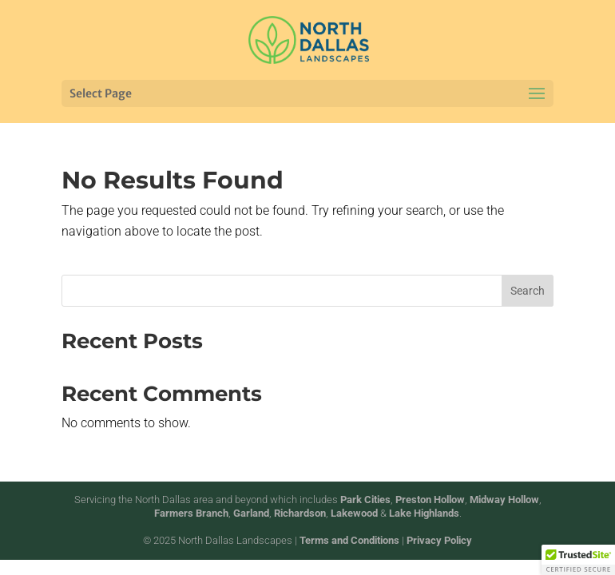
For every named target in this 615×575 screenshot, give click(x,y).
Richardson (300, 513)
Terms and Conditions (349, 540)
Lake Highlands (424, 513)
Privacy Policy (439, 540)
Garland (251, 513)
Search (527, 290)
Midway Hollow (504, 500)
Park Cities (365, 500)
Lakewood (354, 513)
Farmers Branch (191, 513)
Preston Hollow (430, 500)
